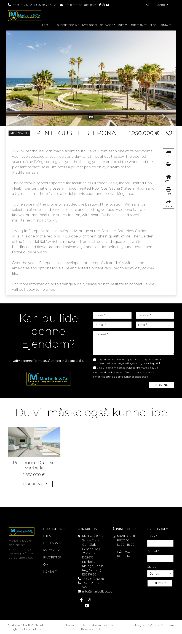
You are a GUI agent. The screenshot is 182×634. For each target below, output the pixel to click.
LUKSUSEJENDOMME (65, 25)
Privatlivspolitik (102, 376)
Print (168, 191)
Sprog (152, 566)
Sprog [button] (161, 5)
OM (46, 564)
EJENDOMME (53, 543)
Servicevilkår (123, 376)
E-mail (153, 551)
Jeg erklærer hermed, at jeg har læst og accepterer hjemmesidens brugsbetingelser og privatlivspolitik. (129, 361)
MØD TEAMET (138, 25)
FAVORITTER (52, 557)
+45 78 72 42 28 (47, 5)
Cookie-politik (75, 625)
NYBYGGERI (89, 25)
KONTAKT (165, 25)
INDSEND (161, 385)
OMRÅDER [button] (106, 25)
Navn (152, 536)
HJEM (45, 25)
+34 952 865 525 (20, 5)
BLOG (153, 25)
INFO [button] (121, 25)
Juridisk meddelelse (100, 625)
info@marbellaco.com (80, 5)
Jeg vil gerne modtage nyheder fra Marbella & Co (127, 367)
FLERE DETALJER (34, 484)
